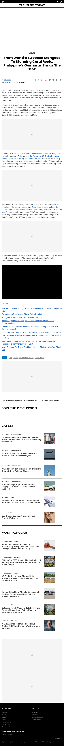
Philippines (13, 358)
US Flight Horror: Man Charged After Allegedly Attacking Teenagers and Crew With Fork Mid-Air (20, 578)
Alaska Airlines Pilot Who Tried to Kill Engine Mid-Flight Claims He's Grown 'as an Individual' (21, 626)
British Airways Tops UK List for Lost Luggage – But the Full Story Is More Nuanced (18, 486)
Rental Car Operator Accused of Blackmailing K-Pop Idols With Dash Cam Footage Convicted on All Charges (20, 546)
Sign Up (57, 738)
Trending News (16, 434)
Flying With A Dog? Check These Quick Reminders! (23, 314)
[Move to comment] (60, 80)
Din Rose (7, 80)
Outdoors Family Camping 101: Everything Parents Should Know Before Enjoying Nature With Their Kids (21, 610)
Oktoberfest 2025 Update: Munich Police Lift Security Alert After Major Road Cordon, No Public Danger (21, 562)
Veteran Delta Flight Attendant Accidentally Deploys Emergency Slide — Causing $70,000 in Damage (21, 594)
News (16, 541)
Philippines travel (26, 358)
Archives (5, 712)
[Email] (56, 80)
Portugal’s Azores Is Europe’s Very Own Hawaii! (22, 317)
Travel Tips (17, 557)
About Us (35, 712)
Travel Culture (7, 722)
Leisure (32, 53)
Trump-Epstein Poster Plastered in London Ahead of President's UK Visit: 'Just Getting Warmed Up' (21, 439)
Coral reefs (39, 358)
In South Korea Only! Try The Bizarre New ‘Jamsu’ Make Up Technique (31, 332)
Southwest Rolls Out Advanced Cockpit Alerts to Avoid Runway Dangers (19, 454)
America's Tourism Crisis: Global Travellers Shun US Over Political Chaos (21, 470)
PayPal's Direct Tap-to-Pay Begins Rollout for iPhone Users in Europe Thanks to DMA (21, 501)
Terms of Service (37, 717)
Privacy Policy (36, 719)
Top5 (4, 719)
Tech (12, 497)
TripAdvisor (7, 105)
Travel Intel (6, 727)
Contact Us (35, 715)
